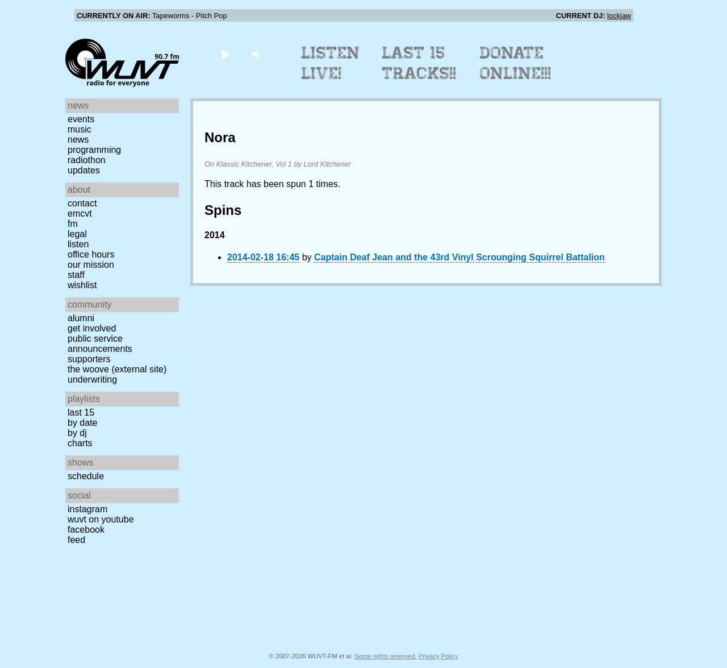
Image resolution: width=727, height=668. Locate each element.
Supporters (89, 359)
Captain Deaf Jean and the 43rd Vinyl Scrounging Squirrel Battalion (459, 257)
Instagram (87, 509)
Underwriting (92, 379)
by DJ (77, 433)
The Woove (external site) (117, 369)
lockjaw (619, 15)
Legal (77, 234)
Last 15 (81, 412)
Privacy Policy (438, 656)
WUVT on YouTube (101, 519)
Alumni (81, 318)
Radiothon (87, 160)
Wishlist (82, 285)
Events (81, 119)
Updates (84, 170)
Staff (76, 275)
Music (79, 129)
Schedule (86, 476)
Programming (94, 150)
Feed (76, 540)
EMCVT (80, 213)
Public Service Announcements (100, 344)
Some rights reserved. (385, 656)
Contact (82, 203)
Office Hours (91, 254)
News (78, 139)
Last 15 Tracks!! (419, 63)
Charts (80, 443)
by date (82, 423)
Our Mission (91, 264)
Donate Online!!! (515, 63)
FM (73, 224)
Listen (78, 244)
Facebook (86, 529)
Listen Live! (331, 63)
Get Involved (92, 328)
